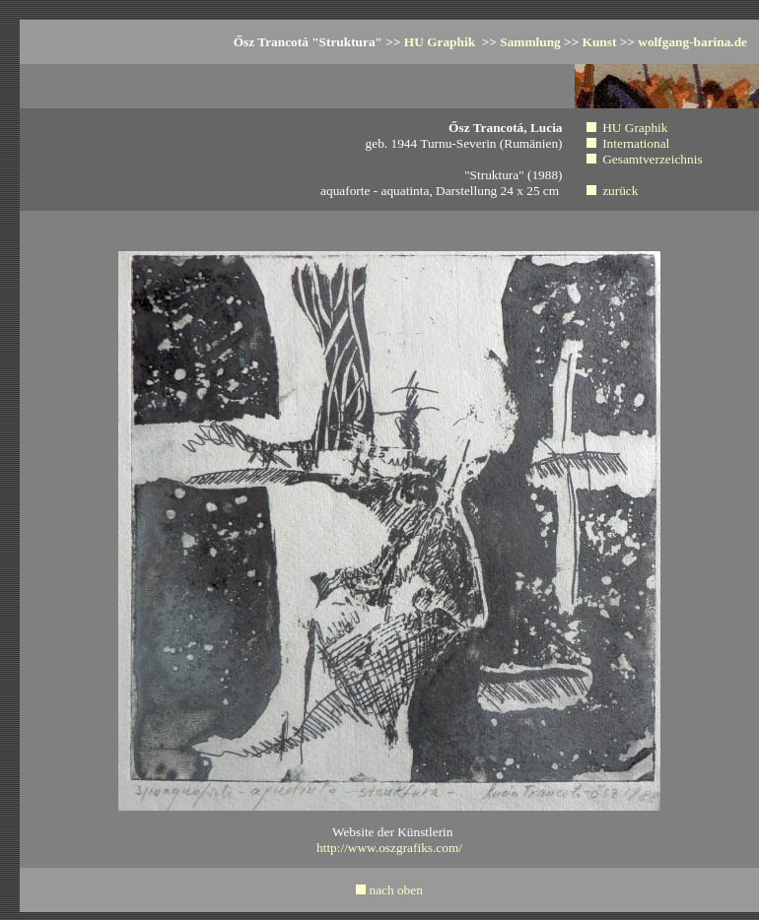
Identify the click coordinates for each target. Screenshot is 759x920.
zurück (620, 190)
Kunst (600, 41)
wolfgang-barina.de (692, 41)
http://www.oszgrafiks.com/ (389, 847)
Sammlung (530, 41)
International (635, 143)
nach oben (395, 890)
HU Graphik (441, 41)
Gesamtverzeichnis (652, 159)
